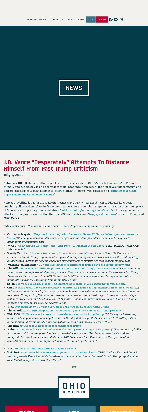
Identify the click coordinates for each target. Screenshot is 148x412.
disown (60, 190)
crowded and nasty (109, 183)
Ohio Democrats (74, 6)
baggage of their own (103, 214)
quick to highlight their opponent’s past (87, 210)
